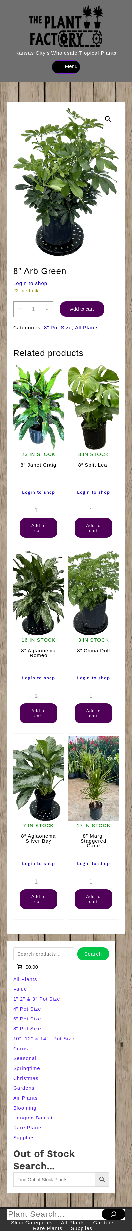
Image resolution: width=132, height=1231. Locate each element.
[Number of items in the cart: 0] (27, 966)
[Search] (113, 1214)
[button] (108, 119)
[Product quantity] (33, 309)
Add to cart (82, 309)
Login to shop (30, 283)
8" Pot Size (58, 327)
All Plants (87, 327)
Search (93, 953)
